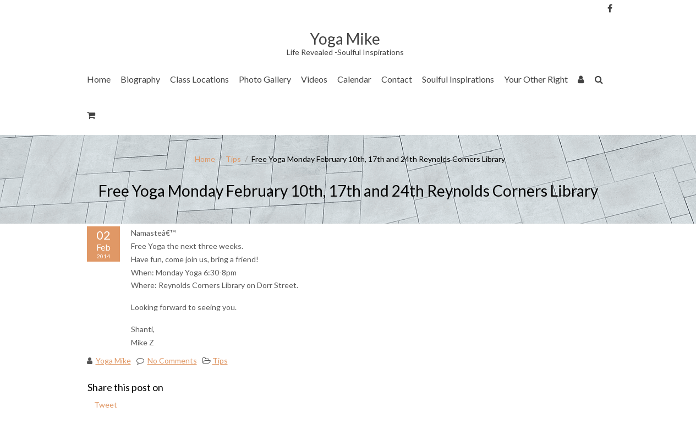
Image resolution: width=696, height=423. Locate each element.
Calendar (354, 79)
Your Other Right (536, 79)
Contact (396, 79)
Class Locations (199, 79)
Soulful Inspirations (458, 79)
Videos (314, 79)
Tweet (105, 404)
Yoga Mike (113, 360)
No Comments (172, 360)
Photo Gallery (265, 79)
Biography (140, 79)
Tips (233, 159)
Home (99, 79)
